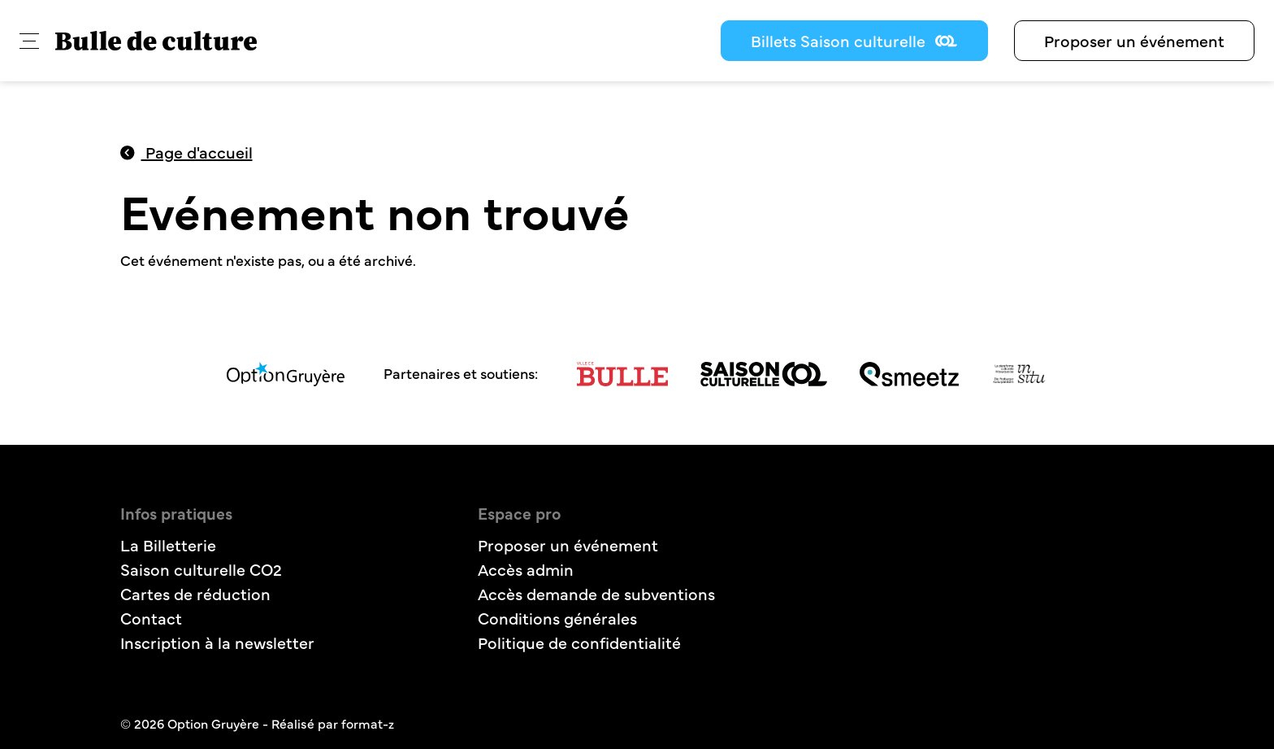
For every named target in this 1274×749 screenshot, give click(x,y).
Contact (151, 618)
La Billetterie (168, 544)
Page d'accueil (186, 152)
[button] (29, 41)
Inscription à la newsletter (217, 642)
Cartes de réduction (195, 593)
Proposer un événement (1134, 40)
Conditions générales (557, 618)
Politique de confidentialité (579, 642)
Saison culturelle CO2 (201, 569)
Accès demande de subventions (596, 593)
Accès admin (526, 569)
